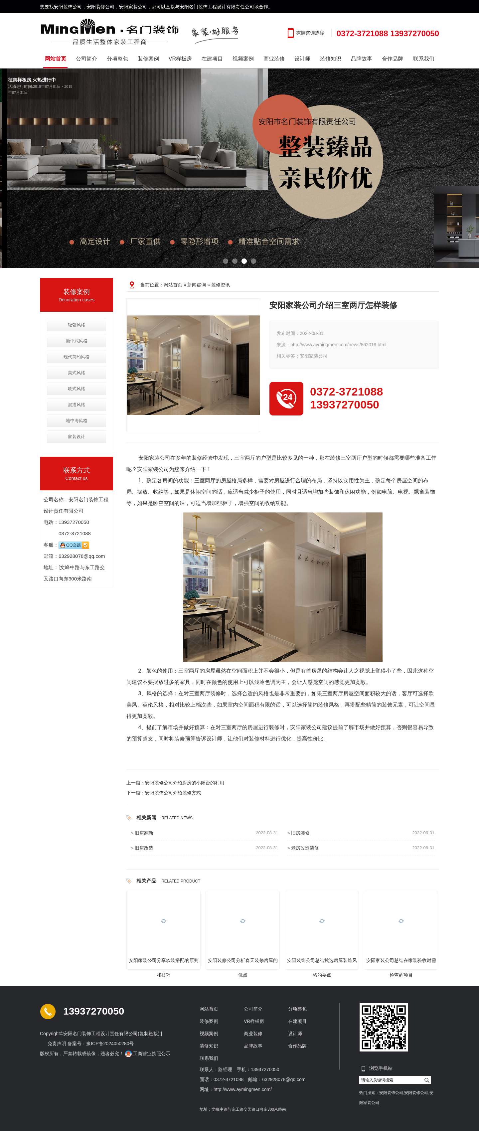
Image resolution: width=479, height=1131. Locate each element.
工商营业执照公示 (148, 1053)
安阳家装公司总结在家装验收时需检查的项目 (401, 963)
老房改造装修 (305, 848)
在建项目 (212, 59)
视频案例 (243, 59)
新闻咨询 (196, 284)
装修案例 (148, 59)
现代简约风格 (76, 356)
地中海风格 (76, 420)
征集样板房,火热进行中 (32, 80)
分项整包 (117, 59)
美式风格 (76, 372)
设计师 (302, 59)
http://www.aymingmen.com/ (243, 1089)
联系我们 (423, 59)
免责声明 (57, 1043)
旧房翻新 (144, 833)
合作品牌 (392, 59)
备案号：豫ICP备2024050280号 (101, 1043)
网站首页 (55, 59)
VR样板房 (180, 59)
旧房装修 (300, 833)
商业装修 (274, 59)
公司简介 (86, 59)
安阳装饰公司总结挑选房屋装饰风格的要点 (322, 963)
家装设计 (76, 436)
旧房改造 (144, 848)
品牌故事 (361, 59)
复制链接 (148, 1033)
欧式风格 (76, 388)
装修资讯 (220, 284)
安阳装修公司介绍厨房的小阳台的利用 (184, 782)
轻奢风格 (76, 324)
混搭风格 (76, 404)
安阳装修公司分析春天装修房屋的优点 (243, 963)
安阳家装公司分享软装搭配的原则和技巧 (164, 963)
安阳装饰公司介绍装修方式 (173, 792)
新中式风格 (76, 340)
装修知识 (330, 59)
